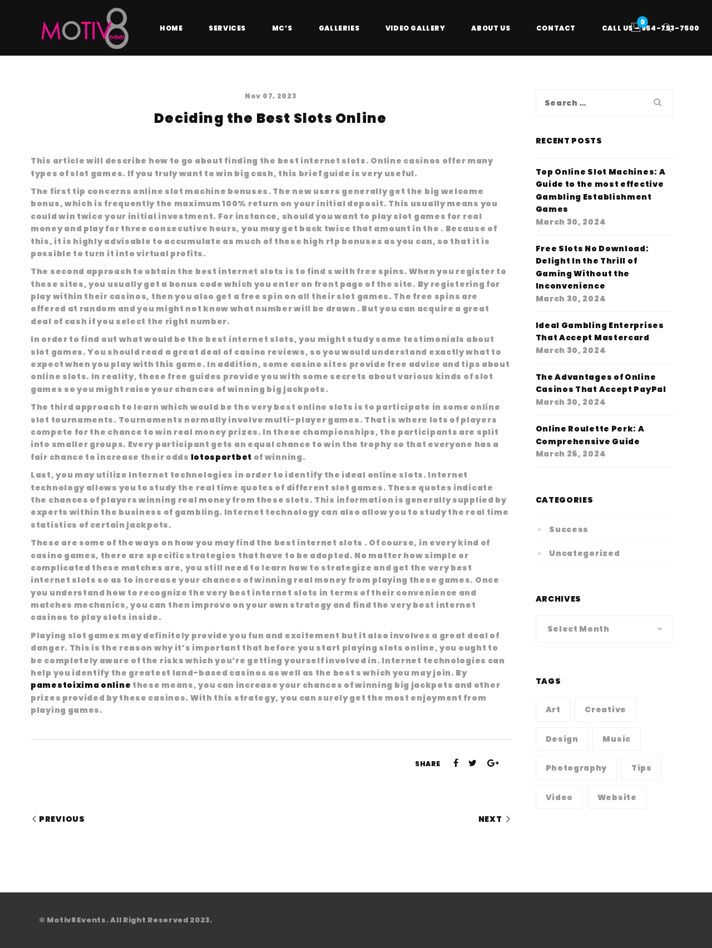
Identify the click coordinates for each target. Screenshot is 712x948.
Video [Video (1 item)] (559, 797)
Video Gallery (415, 28)
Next (490, 819)
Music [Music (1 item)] (616, 738)
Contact (556, 28)
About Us (490, 28)
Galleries (339, 28)
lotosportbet (221, 457)
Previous (62, 819)
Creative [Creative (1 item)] (605, 709)
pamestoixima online (81, 685)
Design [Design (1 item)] (562, 738)
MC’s (282, 28)
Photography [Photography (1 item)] (576, 767)
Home (171, 28)
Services (227, 28)
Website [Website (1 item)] (617, 797)
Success (569, 529)
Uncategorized (584, 553)
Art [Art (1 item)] (553, 709)
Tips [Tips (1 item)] (641, 767)
